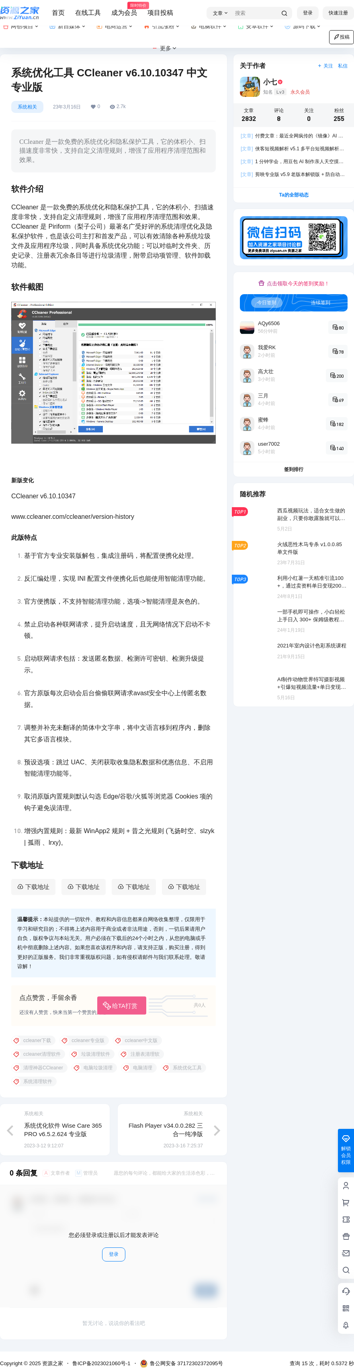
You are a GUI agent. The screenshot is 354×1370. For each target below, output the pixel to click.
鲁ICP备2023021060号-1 (101, 1363)
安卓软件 (256, 26)
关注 (325, 66)
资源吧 (42, 966)
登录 (308, 13)
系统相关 (27, 107)
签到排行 (293, 469)
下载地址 (37, 887)
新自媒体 (68, 26)
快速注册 (338, 13)
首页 (58, 12)
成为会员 (124, 9)
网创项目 (21, 26)
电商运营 (115, 26)
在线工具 (88, 12)
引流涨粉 (162, 26)
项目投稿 (160, 12)
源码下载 (303, 26)
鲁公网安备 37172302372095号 (181, 1364)
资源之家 (52, 1363)
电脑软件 (209, 26)
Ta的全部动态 (293, 195)
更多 (164, 48)
